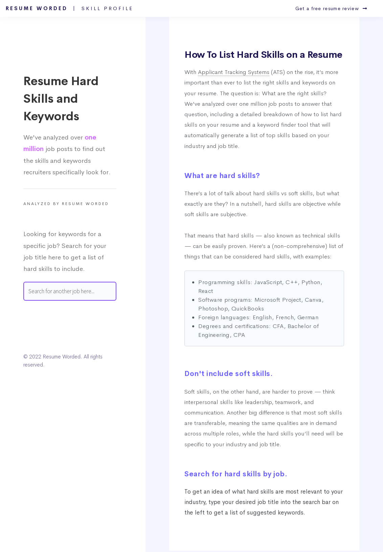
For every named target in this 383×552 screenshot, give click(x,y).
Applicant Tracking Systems (233, 72)
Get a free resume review (331, 8)
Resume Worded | (69, 8)
